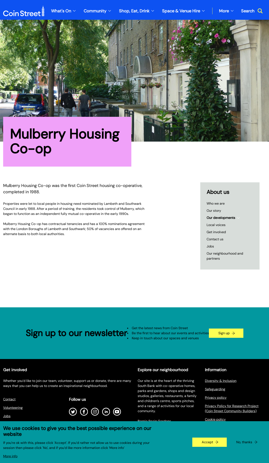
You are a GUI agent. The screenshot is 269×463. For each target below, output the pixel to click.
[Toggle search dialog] (252, 11)
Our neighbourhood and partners (225, 256)
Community (95, 11)
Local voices (216, 225)
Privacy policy (216, 397)
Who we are (216, 203)
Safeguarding (215, 389)
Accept (207, 444)
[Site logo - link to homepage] (23, 11)
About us (218, 192)
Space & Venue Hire (181, 11)
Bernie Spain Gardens (154, 421)
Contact (9, 399)
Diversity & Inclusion (220, 381)
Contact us (215, 239)
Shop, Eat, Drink (134, 11)
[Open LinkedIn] (106, 412)
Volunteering (13, 407)
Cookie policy (215, 419)
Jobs (210, 246)
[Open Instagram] (95, 412)
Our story (214, 210)
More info (10, 458)
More (224, 11)
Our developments (221, 218)
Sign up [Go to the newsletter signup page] (224, 333)
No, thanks (244, 444)
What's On (61, 11)
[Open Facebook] (84, 412)
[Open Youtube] (117, 412)
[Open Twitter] (73, 412)
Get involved (216, 232)
